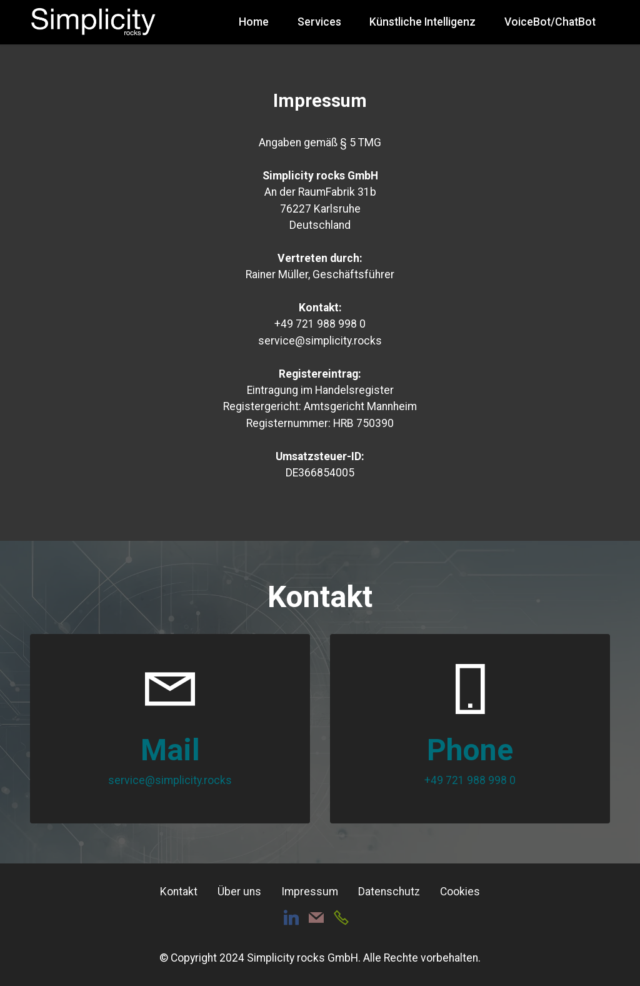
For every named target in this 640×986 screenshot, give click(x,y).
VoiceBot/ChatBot (550, 22)
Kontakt (179, 891)
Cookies (460, 891)
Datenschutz (389, 891)
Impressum (309, 891)
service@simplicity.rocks (170, 780)
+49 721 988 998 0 (470, 780)
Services (319, 22)
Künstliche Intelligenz (422, 22)
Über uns (239, 891)
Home (254, 22)
